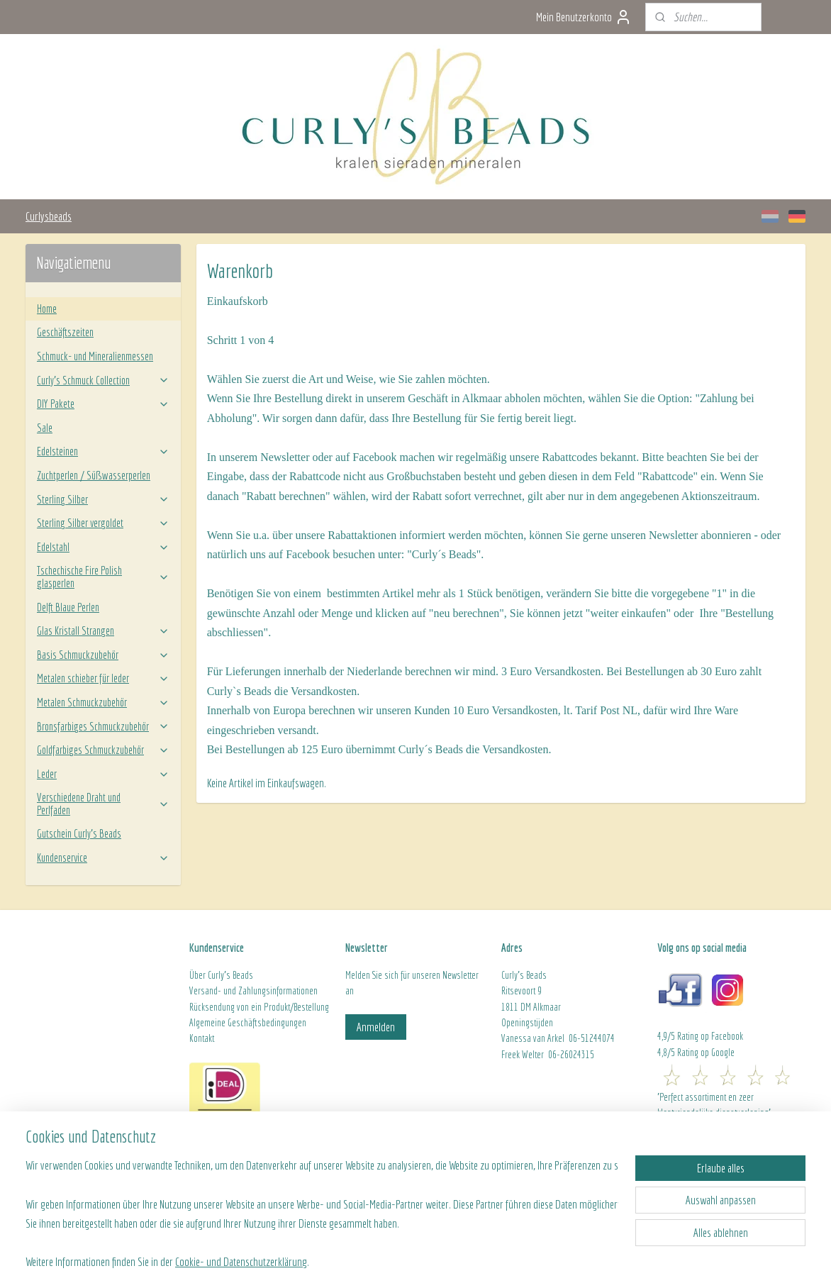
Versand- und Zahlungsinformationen (253, 990)
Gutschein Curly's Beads (79, 833)
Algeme (202, 1022)
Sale (44, 427)
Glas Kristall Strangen (103, 630)
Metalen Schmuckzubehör (103, 702)
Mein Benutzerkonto (584, 17)
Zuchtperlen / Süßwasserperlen (93, 475)
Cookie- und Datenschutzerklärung (241, 1260)
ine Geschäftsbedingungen (260, 1022)
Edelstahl (103, 546)
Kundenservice (103, 857)
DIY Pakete (103, 403)
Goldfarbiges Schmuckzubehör (103, 749)
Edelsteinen (103, 451)
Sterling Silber (103, 499)
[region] (322, 1202)
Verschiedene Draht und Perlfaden (103, 803)
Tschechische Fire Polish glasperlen (103, 576)
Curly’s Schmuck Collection (103, 380)
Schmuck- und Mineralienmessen (95, 356)
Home (47, 308)
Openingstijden (527, 1022)
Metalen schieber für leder (103, 678)
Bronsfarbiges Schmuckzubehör (103, 726)
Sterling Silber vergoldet (103, 522)
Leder (103, 773)
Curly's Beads (230, 975)
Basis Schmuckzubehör (103, 654)
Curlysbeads (49, 216)
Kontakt (201, 1038)
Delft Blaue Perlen (68, 607)
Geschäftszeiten (65, 332)
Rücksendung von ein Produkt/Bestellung (259, 1007)
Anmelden (376, 1026)
